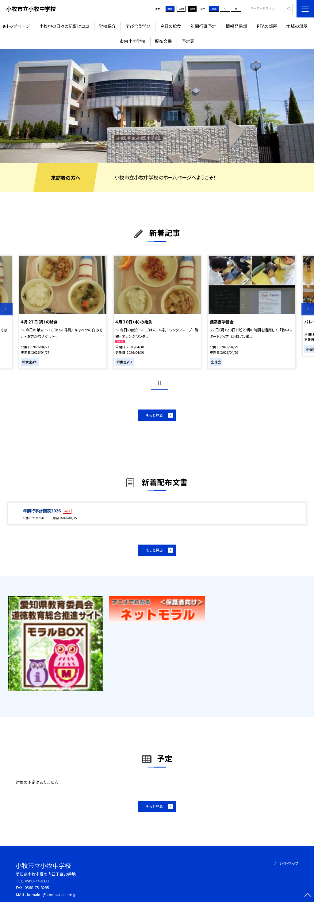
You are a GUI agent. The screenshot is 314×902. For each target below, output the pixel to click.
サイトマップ (288, 863)
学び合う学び (138, 26)
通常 (169, 8)
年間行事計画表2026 (42, 511)
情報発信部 (236, 26)
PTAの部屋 (267, 26)
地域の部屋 (297, 26)
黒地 (192, 8)
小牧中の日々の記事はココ (64, 26)
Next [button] (307, 309)
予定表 (188, 41)
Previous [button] (6, 309)
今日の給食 (170, 26)
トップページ (18, 26)
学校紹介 (107, 26)
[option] (157, 106)
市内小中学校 (132, 41)
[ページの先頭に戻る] (307, 895)
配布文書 (163, 41)
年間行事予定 (203, 26)
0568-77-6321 (37, 881)
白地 (181, 8)
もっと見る (154, 415)
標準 (214, 8)
